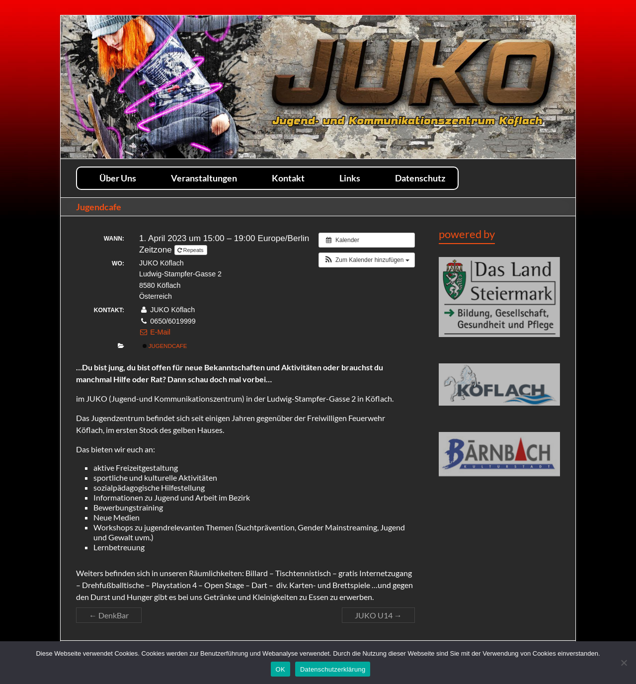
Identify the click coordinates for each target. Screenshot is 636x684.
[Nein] (624, 663)
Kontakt (288, 177)
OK (280, 669)
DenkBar (109, 615)
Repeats (191, 250)
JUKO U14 (378, 615)
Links (349, 177)
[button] (366, 260)
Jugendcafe (165, 346)
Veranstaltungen (204, 177)
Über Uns (117, 177)
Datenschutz (420, 177)
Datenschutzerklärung (332, 669)
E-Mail (154, 332)
